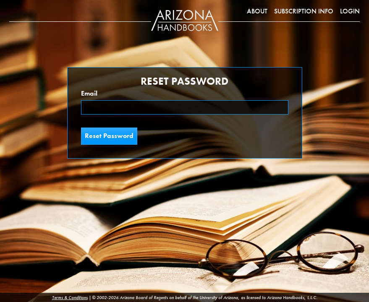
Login (350, 11)
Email (89, 93)
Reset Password (109, 135)
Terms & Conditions (70, 297)
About (257, 11)
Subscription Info (303, 11)
